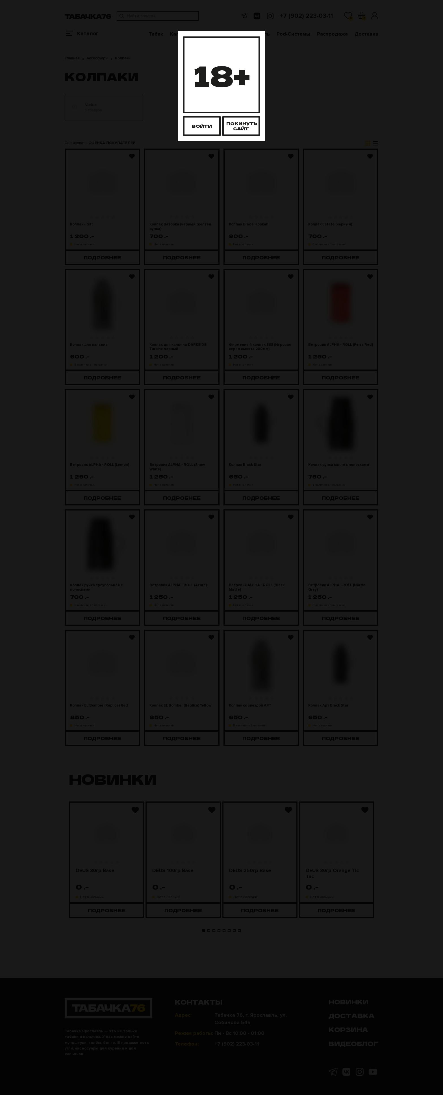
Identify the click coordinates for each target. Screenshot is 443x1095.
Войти (202, 126)
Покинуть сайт (241, 125)
